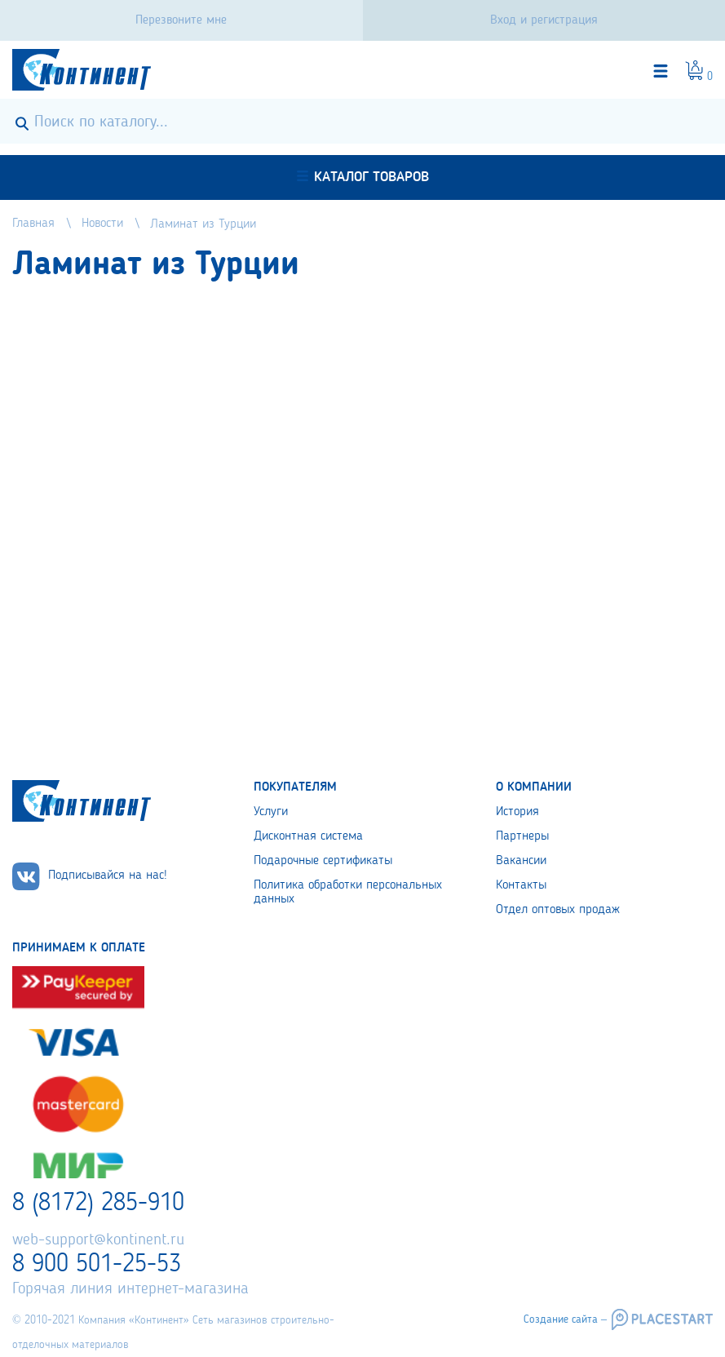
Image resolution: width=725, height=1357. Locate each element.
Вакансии (521, 860)
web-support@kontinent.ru (98, 1240)
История (517, 811)
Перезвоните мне (181, 20)
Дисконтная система (308, 836)
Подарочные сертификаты (323, 860)
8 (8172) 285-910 (98, 1203)
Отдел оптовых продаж (558, 909)
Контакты (521, 885)
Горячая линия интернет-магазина (130, 1289)
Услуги (271, 811)
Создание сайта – (565, 1319)
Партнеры (522, 836)
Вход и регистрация (544, 20)
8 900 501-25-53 (96, 1265)
